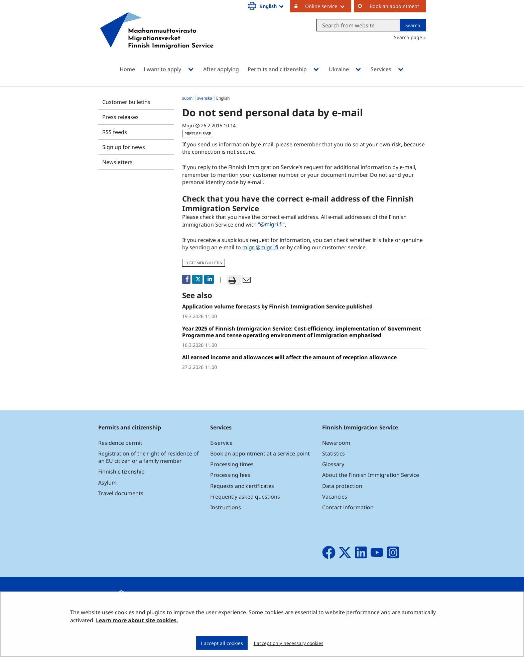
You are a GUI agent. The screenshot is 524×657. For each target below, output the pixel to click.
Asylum (107, 482)
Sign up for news (123, 147)
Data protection (342, 486)
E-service (221, 442)
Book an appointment (394, 6)
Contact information (348, 507)
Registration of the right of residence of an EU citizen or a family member (148, 457)
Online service (328, 6)
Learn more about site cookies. (137, 620)
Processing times (232, 464)
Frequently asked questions (245, 496)
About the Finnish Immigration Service (370, 475)
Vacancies (334, 496)
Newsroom (336, 442)
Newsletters (117, 162)
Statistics (333, 453)
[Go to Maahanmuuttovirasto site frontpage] (156, 39)
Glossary (333, 464)
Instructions (225, 507)
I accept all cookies (222, 643)
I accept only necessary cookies (288, 643)
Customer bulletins (126, 102)
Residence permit (120, 442)
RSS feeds (114, 132)
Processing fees (230, 475)
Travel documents (120, 493)
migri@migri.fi (260, 247)
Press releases (120, 117)
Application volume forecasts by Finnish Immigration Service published (277, 306)
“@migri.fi (270, 224)
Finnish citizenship (121, 471)
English (272, 6)
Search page (408, 37)
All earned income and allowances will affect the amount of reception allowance (289, 357)
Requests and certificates (242, 486)
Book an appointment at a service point (260, 453)
